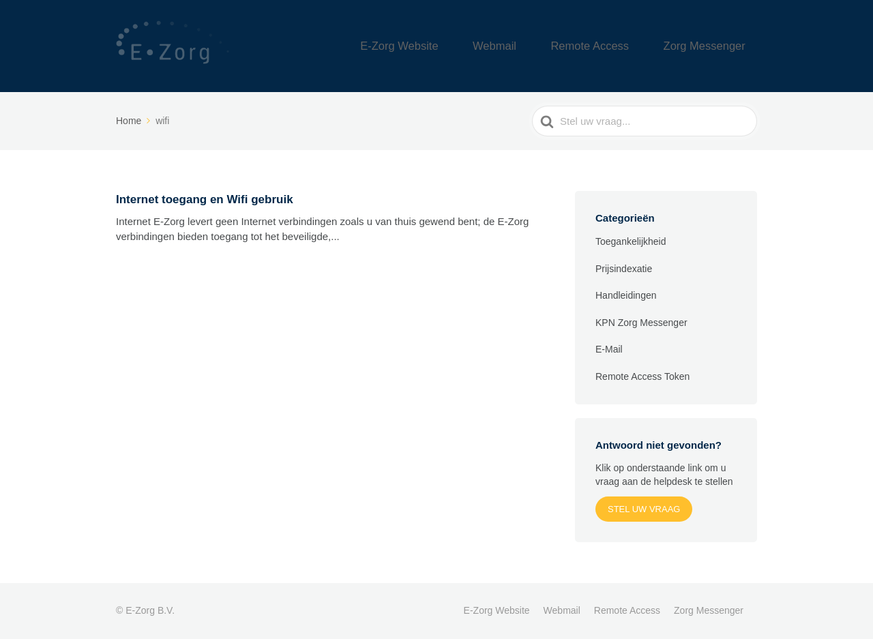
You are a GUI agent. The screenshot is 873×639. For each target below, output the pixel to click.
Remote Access (620, 46)
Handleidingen (626, 295)
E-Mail (609, 349)
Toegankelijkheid (630, 241)
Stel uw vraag (644, 509)
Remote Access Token (642, 376)
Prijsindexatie (623, 268)
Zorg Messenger (714, 46)
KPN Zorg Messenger (641, 322)
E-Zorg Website (465, 46)
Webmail (542, 46)
